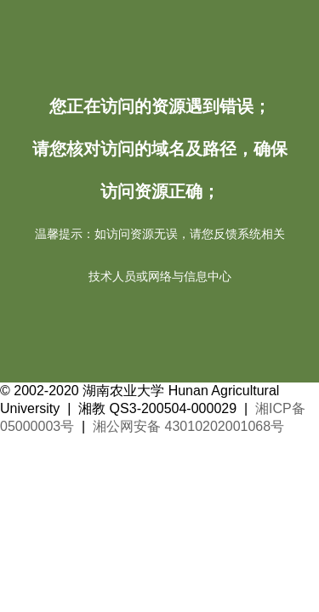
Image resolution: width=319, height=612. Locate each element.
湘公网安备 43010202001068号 (188, 426)
